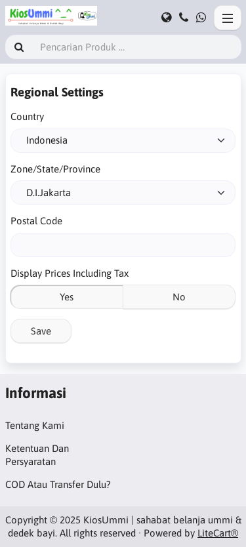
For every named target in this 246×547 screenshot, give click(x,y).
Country (27, 116)
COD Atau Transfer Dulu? (58, 484)
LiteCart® (217, 532)
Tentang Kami (34, 425)
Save (41, 330)
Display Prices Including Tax (69, 273)
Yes (66, 296)
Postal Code (36, 220)
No (179, 296)
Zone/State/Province (55, 168)
